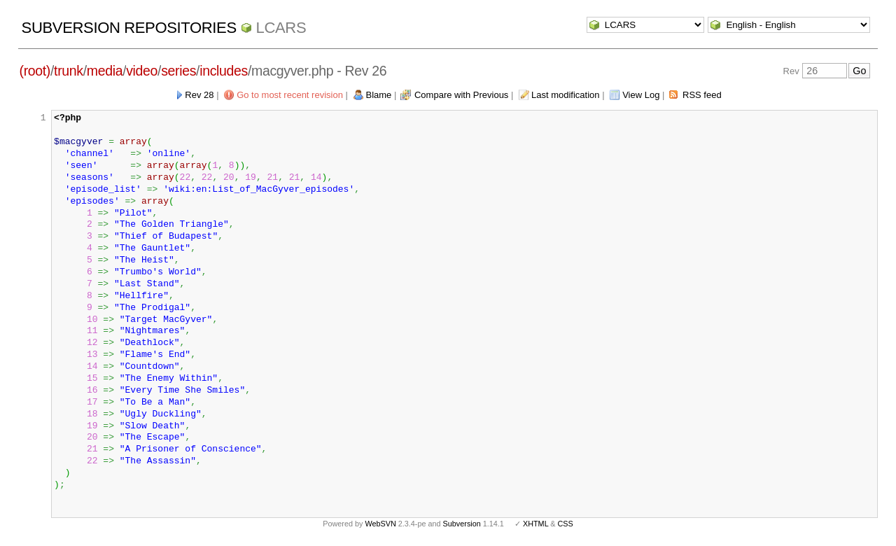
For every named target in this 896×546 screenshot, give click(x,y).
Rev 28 (199, 95)
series (178, 70)
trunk (68, 70)
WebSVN (380, 523)
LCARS (281, 27)
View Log (640, 95)
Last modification (565, 95)
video (142, 70)
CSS (565, 523)
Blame (379, 95)
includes (224, 70)
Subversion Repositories (129, 27)
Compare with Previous (461, 95)
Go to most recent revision (290, 95)
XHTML (535, 523)
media (104, 70)
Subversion (462, 523)
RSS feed (702, 95)
